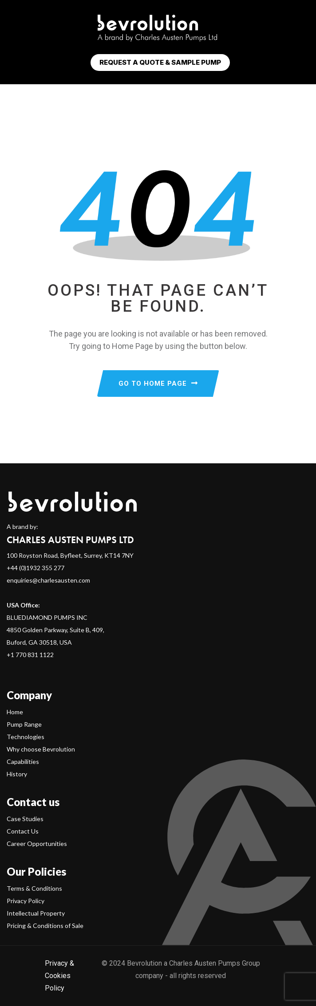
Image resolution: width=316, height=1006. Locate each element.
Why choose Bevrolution (41, 749)
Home (15, 712)
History (17, 774)
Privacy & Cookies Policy (59, 975)
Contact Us (23, 831)
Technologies (25, 736)
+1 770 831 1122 (30, 654)
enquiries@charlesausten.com (48, 580)
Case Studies (25, 818)
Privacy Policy (25, 900)
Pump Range (24, 724)
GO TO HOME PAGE (158, 384)
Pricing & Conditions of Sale (45, 925)
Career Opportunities (37, 843)
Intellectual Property (36, 913)
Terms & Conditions (34, 888)
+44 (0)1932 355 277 (35, 568)
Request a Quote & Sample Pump (160, 62)
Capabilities (23, 761)
